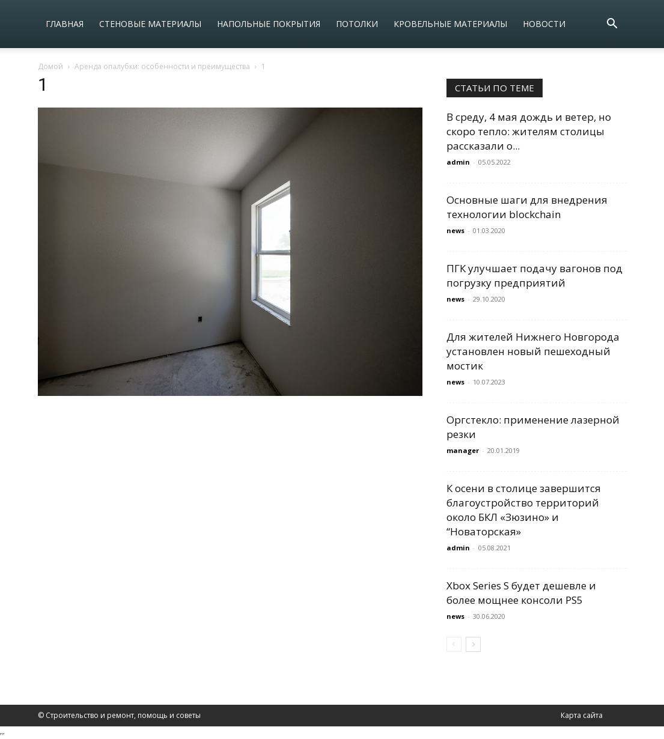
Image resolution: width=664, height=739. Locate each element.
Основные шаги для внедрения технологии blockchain (527, 207)
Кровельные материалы (450, 23)
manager (462, 450)
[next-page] (473, 644)
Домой (50, 66)
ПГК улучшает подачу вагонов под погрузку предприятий (534, 275)
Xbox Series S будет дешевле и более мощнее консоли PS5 (521, 593)
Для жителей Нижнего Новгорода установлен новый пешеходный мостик (533, 351)
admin (458, 161)
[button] (612, 25)
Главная (65, 23)
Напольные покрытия (268, 23)
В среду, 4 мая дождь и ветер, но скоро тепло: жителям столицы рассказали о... (528, 131)
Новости (544, 23)
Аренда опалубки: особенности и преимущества (162, 66)
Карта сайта (582, 715)
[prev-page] (453, 644)
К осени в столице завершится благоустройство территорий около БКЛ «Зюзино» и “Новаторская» (523, 509)
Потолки (357, 23)
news (455, 230)
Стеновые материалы (150, 23)
